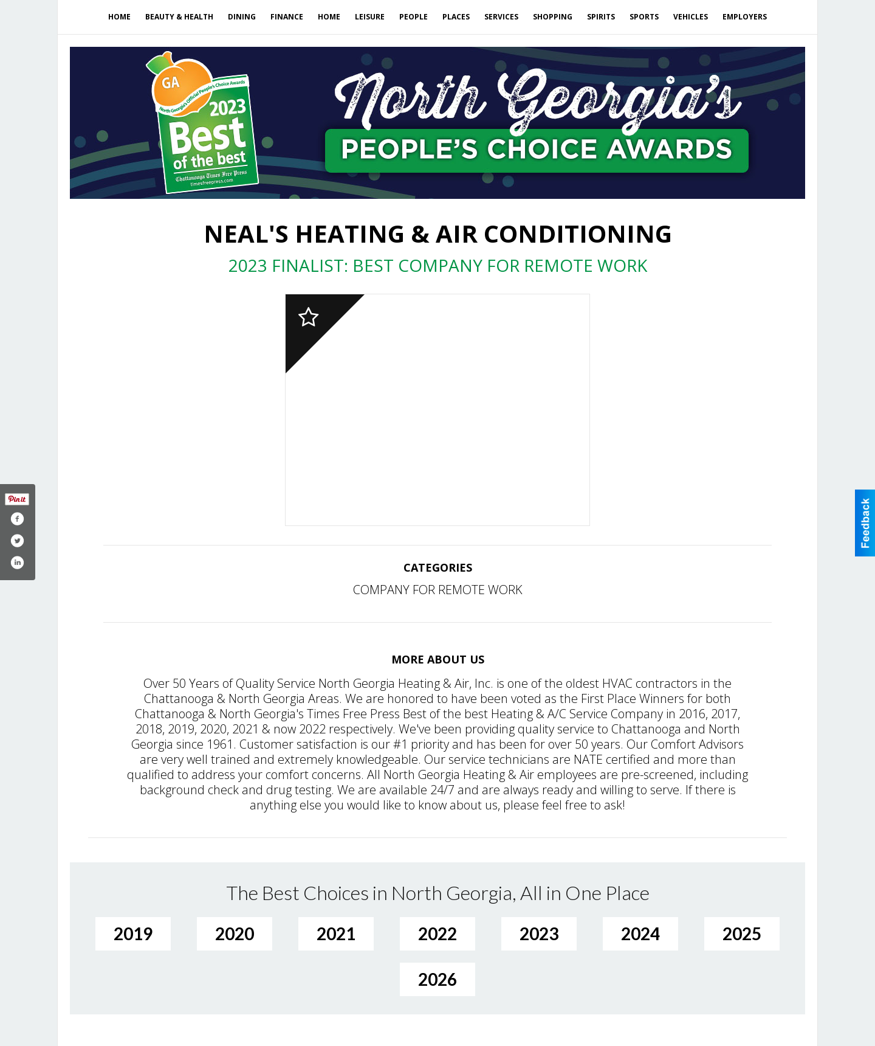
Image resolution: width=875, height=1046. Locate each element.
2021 (336, 933)
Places (456, 17)
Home (119, 17)
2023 (539, 933)
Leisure (370, 17)
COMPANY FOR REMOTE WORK (438, 589)
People (413, 17)
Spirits (601, 17)
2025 (741, 933)
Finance (286, 17)
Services (501, 17)
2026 (437, 979)
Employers (744, 17)
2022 (437, 933)
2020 (234, 933)
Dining (242, 17)
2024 (640, 933)
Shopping (552, 17)
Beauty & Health (179, 17)
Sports (644, 17)
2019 (133, 933)
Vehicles (690, 17)
